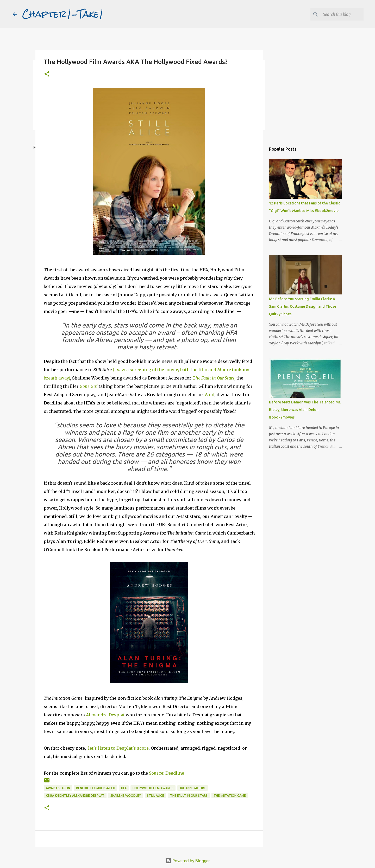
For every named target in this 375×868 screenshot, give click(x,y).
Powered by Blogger (187, 860)
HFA (124, 788)
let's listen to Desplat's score (118, 748)
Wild (209, 394)
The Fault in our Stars (189, 795)
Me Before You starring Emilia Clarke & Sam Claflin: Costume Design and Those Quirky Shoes (302, 306)
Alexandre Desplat (105, 714)
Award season (58, 788)
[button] (47, 74)
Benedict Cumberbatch (95, 788)
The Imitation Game (230, 795)
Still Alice (155, 795)
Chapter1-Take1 (62, 14)
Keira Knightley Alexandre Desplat (75, 795)
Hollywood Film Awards (153, 788)
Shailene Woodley (125, 795)
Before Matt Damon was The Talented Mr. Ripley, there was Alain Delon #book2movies (305, 409)
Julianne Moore (192, 788)
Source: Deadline (166, 773)
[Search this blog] (336, 14)
